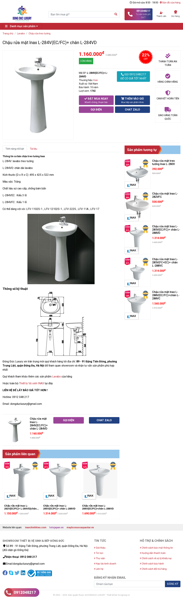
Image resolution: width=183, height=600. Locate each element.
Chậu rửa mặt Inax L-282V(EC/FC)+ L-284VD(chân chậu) (20, 508)
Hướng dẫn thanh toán (153, 553)
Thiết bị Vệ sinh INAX (31, 383)
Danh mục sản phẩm (22, 26)
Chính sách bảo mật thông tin (156, 547)
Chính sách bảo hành (152, 563)
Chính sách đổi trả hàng (153, 569)
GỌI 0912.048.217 (133, 77)
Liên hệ (98, 569)
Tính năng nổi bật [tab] (14, 148)
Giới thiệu (99, 547)
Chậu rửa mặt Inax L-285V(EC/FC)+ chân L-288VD (59, 507)
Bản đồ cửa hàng (170, 2)
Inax (95, 80)
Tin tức (98, 553)
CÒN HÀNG (86, 61)
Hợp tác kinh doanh (105, 563)
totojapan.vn (56, 527)
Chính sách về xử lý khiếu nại (156, 558)
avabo (57, 376)
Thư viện (99, 558)
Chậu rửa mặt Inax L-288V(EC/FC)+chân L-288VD (98, 507)
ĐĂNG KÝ (172, 583)
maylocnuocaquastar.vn (80, 527)
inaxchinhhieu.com (35, 527)
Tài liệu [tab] (33, 148)
